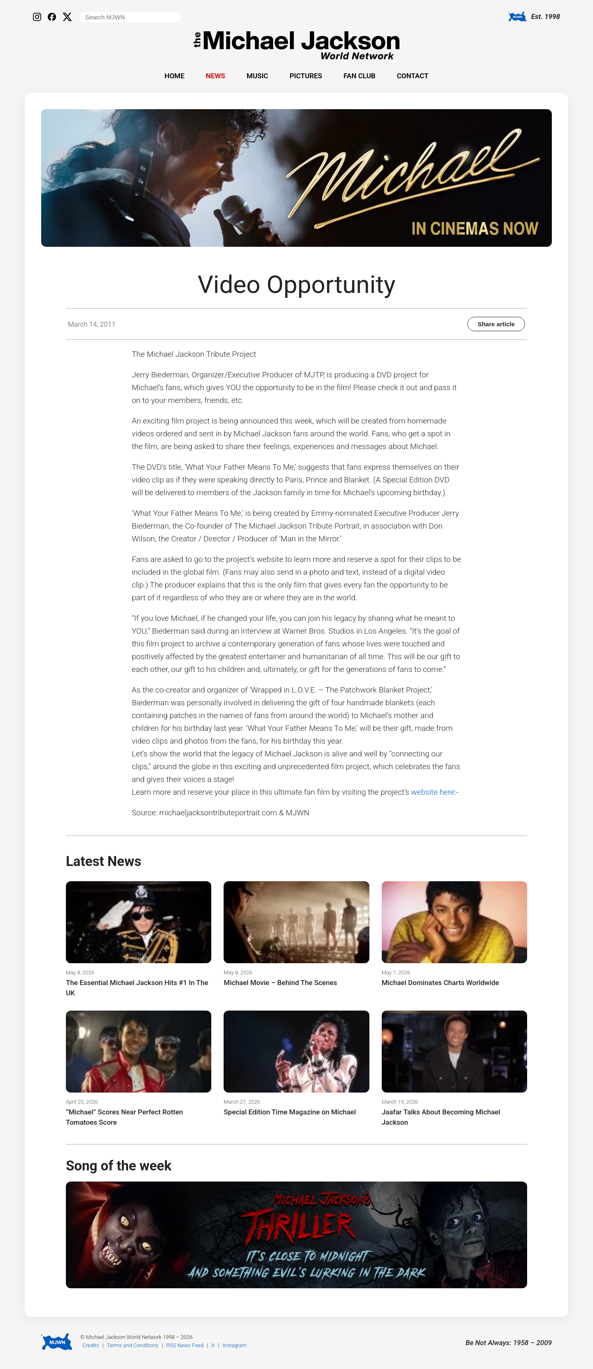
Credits (90, 1345)
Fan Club (359, 76)
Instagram (235, 1345)
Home (174, 76)
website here (432, 792)
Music (257, 76)
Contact (413, 76)
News (215, 76)
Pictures (305, 76)
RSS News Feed (184, 1345)
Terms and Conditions (133, 1345)
